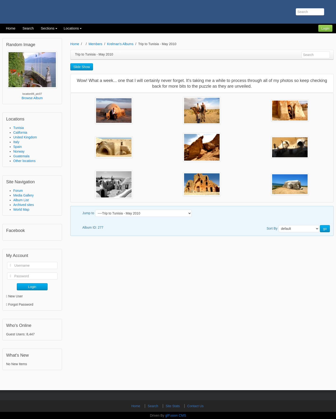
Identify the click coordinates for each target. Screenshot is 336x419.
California (20, 132)
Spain (17, 147)
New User (14, 296)
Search (153, 406)
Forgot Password (20, 304)
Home (74, 44)
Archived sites (23, 205)
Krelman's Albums (120, 44)
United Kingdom (25, 137)
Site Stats (173, 406)
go (325, 229)
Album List (21, 200)
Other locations (24, 161)
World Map (21, 209)
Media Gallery (23, 195)
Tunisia (18, 128)
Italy (16, 142)
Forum (18, 190)
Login (325, 28)
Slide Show (81, 67)
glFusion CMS (175, 415)
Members (95, 44)
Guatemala (21, 156)
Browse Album (32, 98)
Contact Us (195, 406)
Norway (18, 151)
